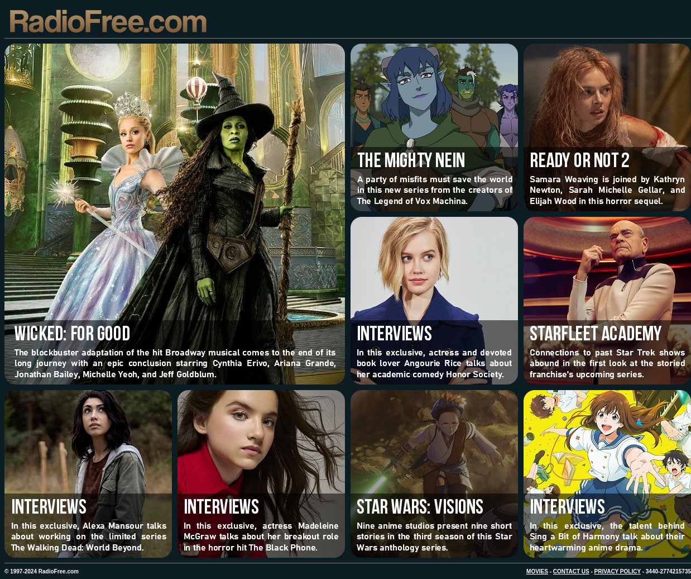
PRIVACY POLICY (617, 571)
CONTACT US (571, 571)
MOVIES (537, 571)
